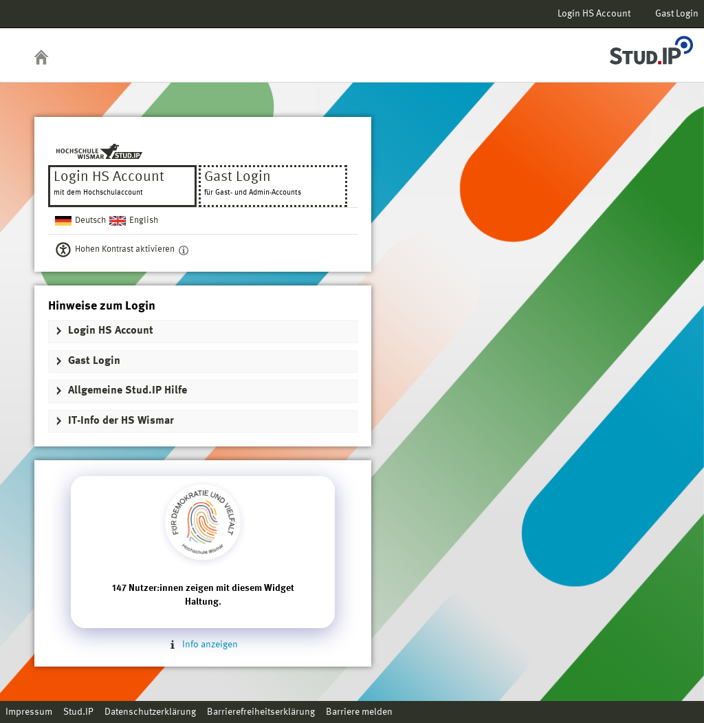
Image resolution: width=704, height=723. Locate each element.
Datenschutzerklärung (150, 712)
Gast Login (676, 14)
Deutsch (90, 220)
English (143, 220)
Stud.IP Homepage (651, 46)
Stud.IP (78, 712)
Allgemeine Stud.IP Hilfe (127, 390)
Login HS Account (594, 14)
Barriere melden (359, 712)
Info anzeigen (203, 644)
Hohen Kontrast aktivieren (125, 249)
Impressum (29, 712)
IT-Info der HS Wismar (121, 421)
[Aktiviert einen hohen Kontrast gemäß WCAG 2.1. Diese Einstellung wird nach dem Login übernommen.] (183, 250)
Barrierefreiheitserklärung (261, 712)
